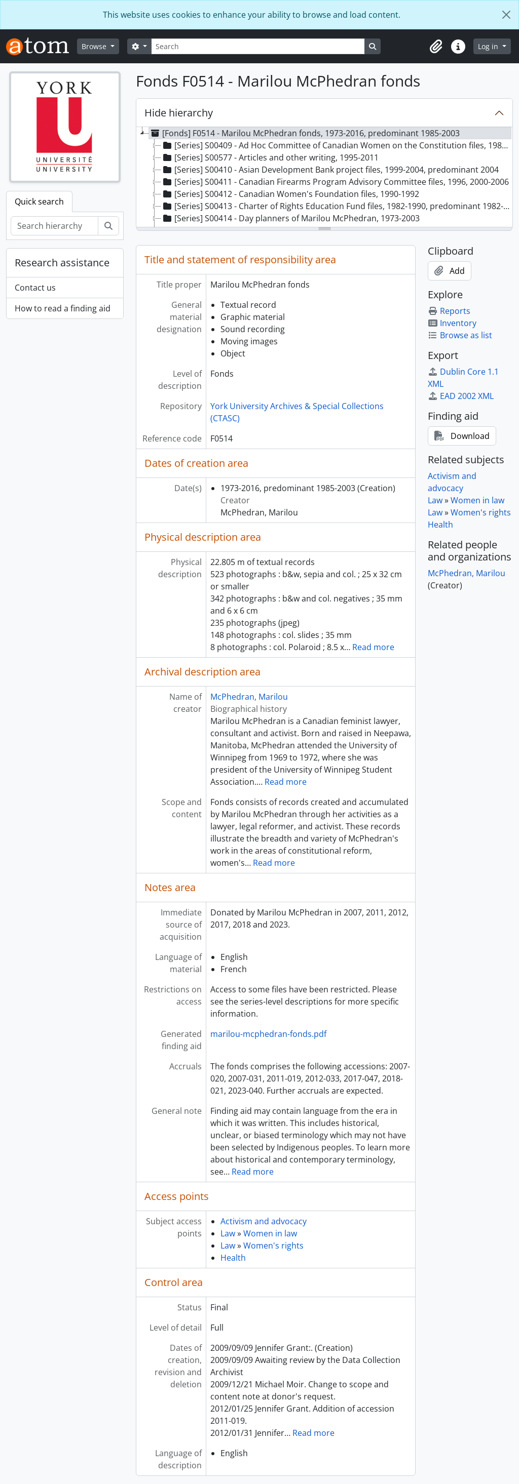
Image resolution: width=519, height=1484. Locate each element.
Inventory (452, 323)
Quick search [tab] (39, 201)
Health (233, 1257)
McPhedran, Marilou (249, 696)
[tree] (324, 177)
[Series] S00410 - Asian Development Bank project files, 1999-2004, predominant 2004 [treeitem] (330, 170)
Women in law (270, 1233)
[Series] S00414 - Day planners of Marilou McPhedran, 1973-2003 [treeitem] (290, 218)
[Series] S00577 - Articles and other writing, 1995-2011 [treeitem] (270, 157)
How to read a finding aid (62, 308)
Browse (95, 46)
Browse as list (460, 335)
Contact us (35, 287)
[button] (436, 46)
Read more (373, 647)
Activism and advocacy (263, 1221)
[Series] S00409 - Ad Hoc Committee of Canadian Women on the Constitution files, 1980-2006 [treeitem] (336, 145)
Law (227, 1233)
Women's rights (273, 1245)
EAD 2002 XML (461, 396)
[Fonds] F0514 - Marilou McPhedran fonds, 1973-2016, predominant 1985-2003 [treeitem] (304, 133)
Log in (489, 46)
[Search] (258, 46)
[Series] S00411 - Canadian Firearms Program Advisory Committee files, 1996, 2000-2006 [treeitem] (335, 182)
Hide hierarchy (178, 112)
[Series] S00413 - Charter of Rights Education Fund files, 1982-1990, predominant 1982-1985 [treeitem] (336, 206)
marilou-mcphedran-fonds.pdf (268, 1033)
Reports (449, 310)
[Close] (506, 15)
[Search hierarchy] (54, 225)
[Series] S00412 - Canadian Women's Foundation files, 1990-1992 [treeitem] (290, 194)
